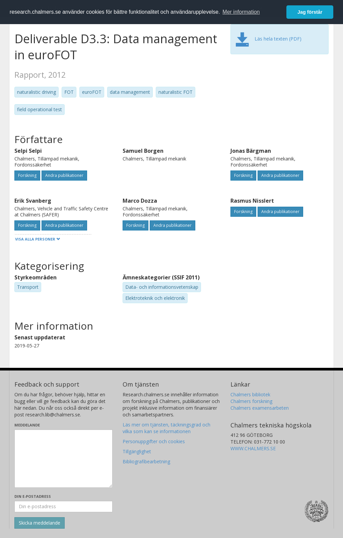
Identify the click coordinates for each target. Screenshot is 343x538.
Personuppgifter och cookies (154, 441)
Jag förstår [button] (309, 12)
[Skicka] (39, 523)
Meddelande (27, 424)
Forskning (27, 175)
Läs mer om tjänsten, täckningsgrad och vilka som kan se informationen (166, 427)
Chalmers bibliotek (250, 394)
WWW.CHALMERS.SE (253, 448)
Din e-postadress (32, 496)
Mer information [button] (241, 12)
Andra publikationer (64, 175)
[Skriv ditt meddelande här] (63, 458)
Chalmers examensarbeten (259, 408)
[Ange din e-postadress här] (63, 506)
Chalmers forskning (251, 401)
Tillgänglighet (137, 451)
